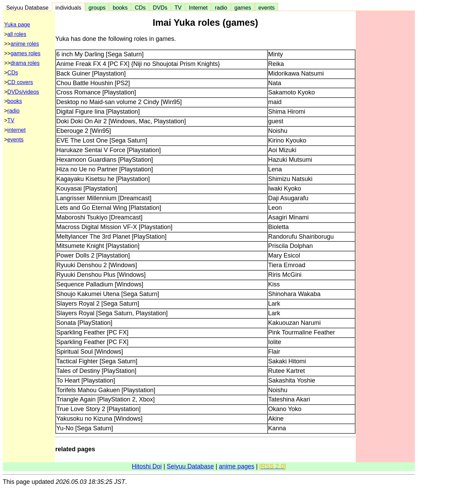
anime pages (236, 466)
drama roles (25, 63)
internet (16, 130)
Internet (198, 7)
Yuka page (17, 24)
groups (97, 7)
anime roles (25, 44)
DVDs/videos (23, 92)
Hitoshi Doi (147, 466)
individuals (68, 7)
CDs (140, 7)
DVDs (160, 7)
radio (221, 7)
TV (177, 7)
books (120, 7)
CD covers (20, 82)
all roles (16, 34)
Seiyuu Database (27, 7)
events (266, 7)
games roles (26, 53)
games (242, 7)
